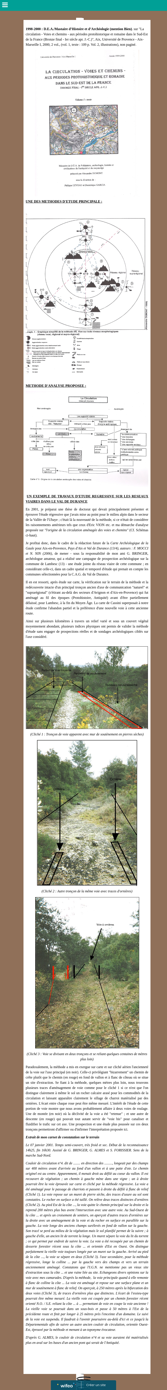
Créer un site (96, 1385)
